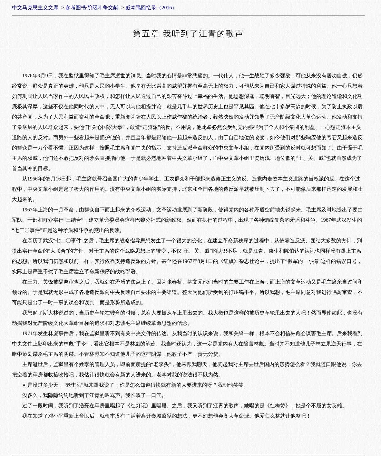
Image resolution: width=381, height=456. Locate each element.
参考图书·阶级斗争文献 (91, 7)
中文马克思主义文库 (35, 7)
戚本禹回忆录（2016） (151, 7)
